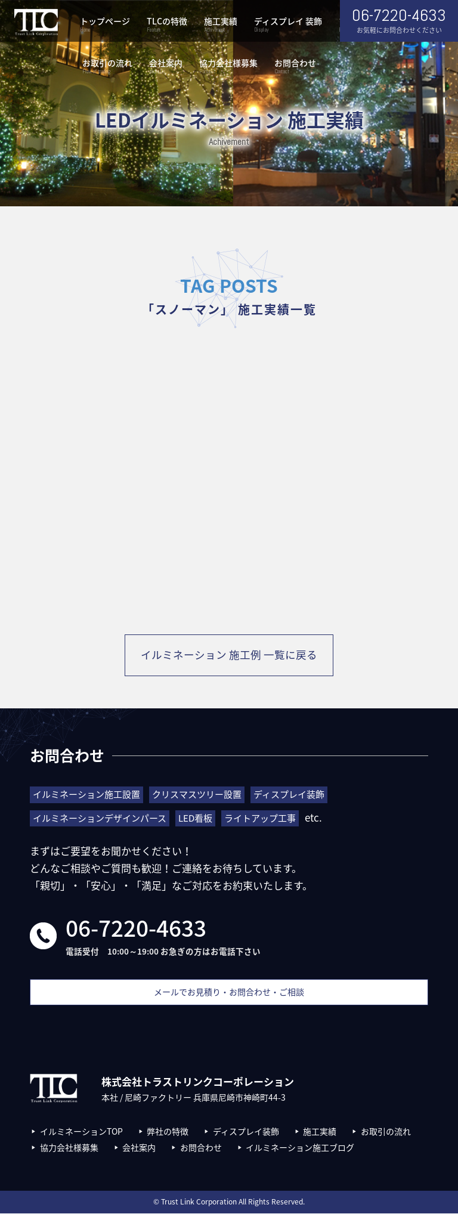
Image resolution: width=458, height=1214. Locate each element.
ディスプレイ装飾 (246, 1132)
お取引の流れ (107, 67)
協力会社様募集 (228, 67)
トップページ (105, 25)
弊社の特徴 (167, 1132)
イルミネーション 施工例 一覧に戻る (229, 656)
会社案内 (165, 67)
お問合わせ (295, 67)
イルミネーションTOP (81, 1132)
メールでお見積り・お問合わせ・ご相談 (229, 993)
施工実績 (220, 25)
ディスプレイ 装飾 (288, 25)
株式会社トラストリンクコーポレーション (36, 22)
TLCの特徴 (167, 25)
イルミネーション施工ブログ (300, 1148)
